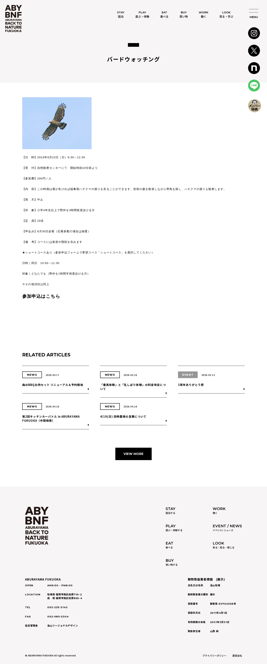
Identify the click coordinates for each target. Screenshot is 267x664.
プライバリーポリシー (214, 655)
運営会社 (237, 655)
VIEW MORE (133, 454)
